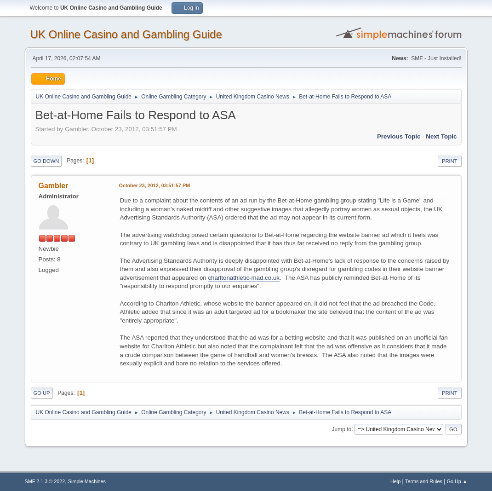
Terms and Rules (423, 481)
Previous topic (399, 136)
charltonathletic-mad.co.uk (244, 277)
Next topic (441, 136)
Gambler (54, 186)
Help (395, 481)
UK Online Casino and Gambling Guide (126, 34)
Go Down (46, 161)
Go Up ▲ (457, 481)
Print (450, 161)
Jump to (342, 429)
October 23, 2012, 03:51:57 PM (154, 185)
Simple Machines (87, 481)
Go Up (42, 393)
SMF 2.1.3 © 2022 (45, 481)
